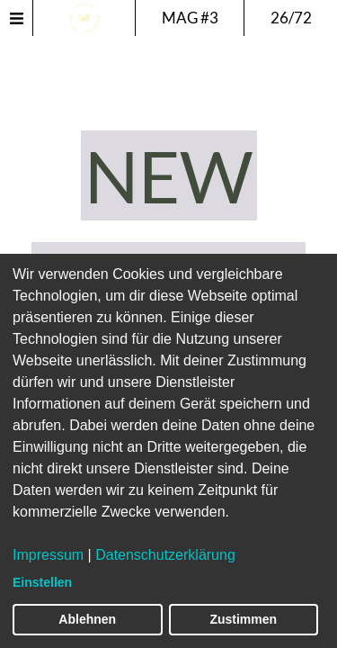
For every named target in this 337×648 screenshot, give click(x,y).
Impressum (48, 554)
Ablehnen (87, 619)
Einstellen (42, 582)
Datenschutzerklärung (165, 554)
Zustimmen (243, 619)
